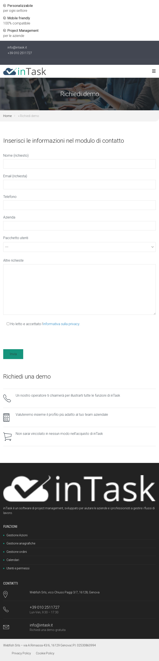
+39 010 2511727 (20, 53)
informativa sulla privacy (61, 324)
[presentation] (36, 340)
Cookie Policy (45, 653)
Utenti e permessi (17, 568)
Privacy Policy (21, 653)
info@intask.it (17, 47)
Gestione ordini (16, 551)
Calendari (12, 560)
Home (7, 116)
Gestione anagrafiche (20, 543)
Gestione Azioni (17, 535)
